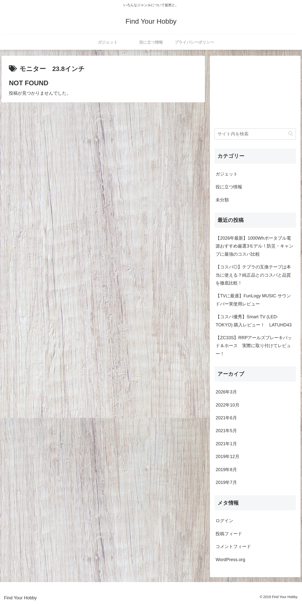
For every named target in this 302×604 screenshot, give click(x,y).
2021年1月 (226, 443)
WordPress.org (230, 559)
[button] (290, 134)
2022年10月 (227, 405)
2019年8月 (226, 469)
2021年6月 (226, 417)
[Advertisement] (255, 91)
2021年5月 (226, 430)
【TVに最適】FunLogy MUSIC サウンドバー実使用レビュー (253, 299)
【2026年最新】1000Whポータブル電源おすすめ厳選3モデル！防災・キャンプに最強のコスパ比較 (254, 246)
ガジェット (227, 174)
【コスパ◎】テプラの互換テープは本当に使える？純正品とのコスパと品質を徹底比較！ (253, 275)
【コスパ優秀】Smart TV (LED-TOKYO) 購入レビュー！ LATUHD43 (253, 320)
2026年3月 (226, 392)
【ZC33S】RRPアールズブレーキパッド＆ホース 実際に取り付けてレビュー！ (254, 345)
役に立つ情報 (229, 186)
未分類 (222, 199)
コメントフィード (233, 546)
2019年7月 (226, 482)
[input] (255, 134)
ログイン (224, 520)
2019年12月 (227, 456)
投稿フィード (229, 533)
